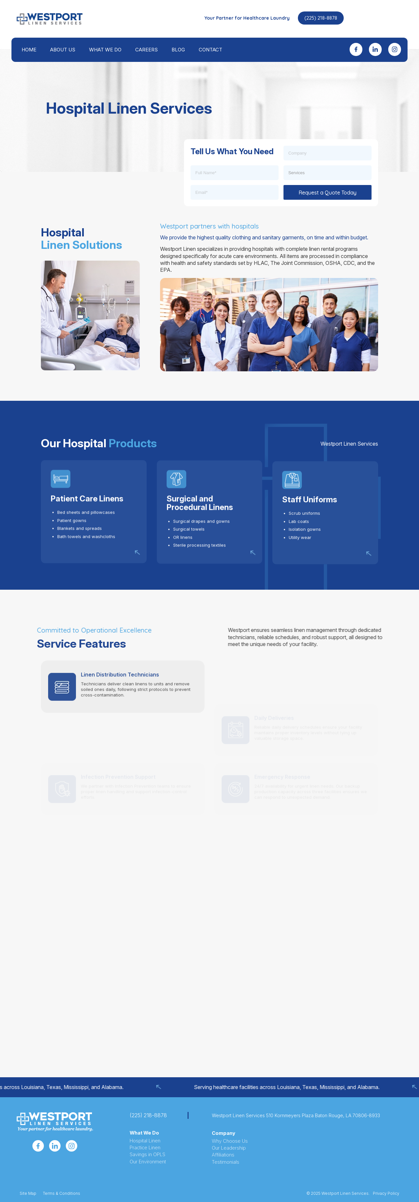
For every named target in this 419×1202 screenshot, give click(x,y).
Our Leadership (229, 1148)
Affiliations (223, 1155)
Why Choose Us (230, 1141)
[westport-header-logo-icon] (49, 19)
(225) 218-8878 (320, 18)
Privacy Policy (386, 1193)
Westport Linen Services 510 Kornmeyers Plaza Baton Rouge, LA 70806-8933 (296, 1115)
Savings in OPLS (147, 1154)
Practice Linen (145, 1148)
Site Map (28, 1193)
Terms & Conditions (61, 1193)
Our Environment (148, 1162)
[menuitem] (29, 50)
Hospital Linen (145, 1141)
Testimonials (225, 1162)
